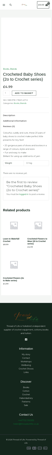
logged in (23, 194)
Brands (13, 69)
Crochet (26, 394)
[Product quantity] (6, 93)
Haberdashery (26, 398)
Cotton (26, 391)
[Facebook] (26, 339)
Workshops (26, 361)
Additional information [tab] (15, 121)
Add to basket (24, 93)
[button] (10, 5)
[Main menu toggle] (4, 5)
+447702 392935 (26, 420)
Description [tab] (9, 115)
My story (26, 354)
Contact (26, 358)
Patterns (26, 401)
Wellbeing (26, 365)
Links (26, 372)
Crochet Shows (26, 368)
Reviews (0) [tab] (9, 126)
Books (6, 69)
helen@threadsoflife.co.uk (26, 424)
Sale (26, 405)
